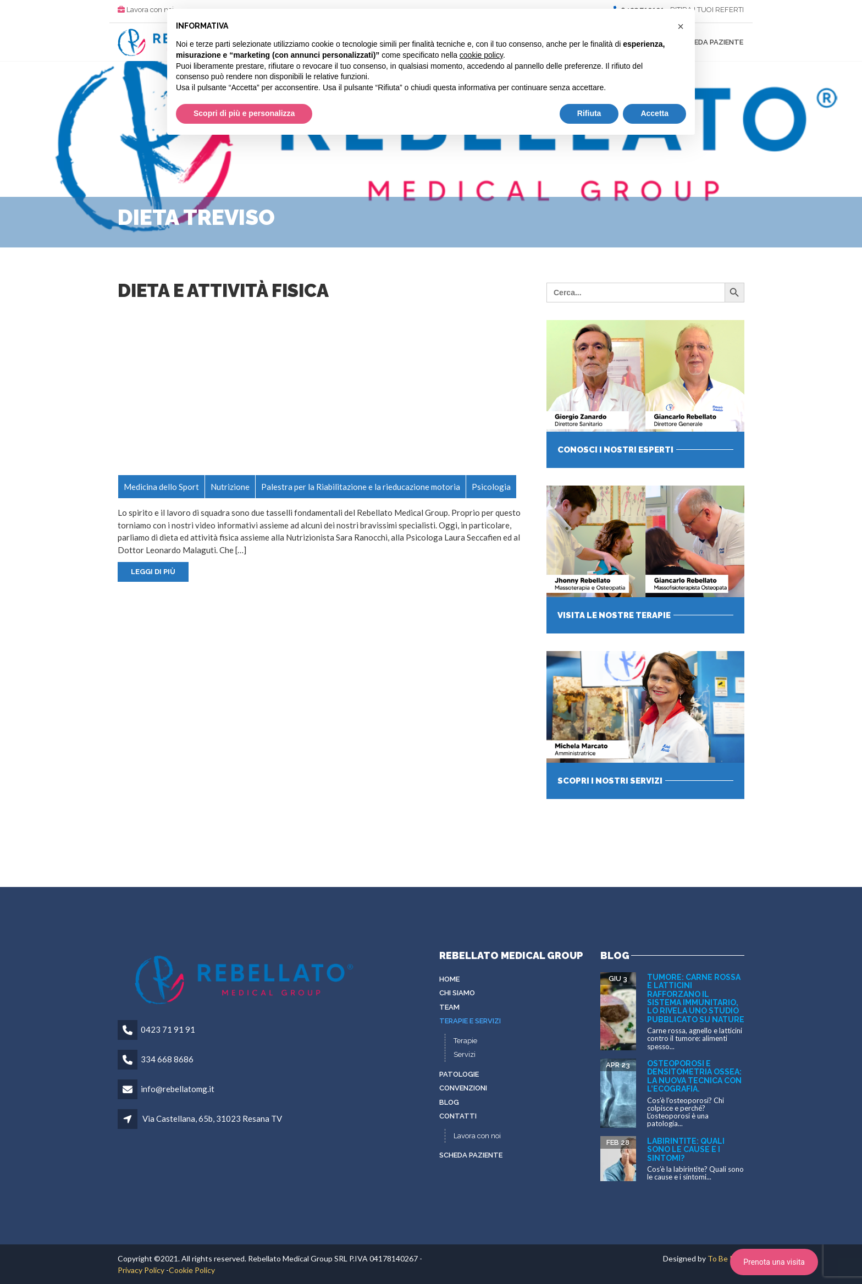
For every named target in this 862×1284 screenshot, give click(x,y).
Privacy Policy (141, 1270)
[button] (680, 26)
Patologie (459, 1074)
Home (449, 979)
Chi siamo (457, 993)
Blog (449, 1102)
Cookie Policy (192, 1270)
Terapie (465, 1041)
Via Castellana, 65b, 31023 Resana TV (212, 1118)
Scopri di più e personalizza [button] (244, 113)
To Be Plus (726, 1258)
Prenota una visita (774, 1262)
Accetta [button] (654, 113)
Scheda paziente (711, 42)
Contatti (458, 1116)
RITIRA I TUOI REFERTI (707, 9)
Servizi (465, 1054)
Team (449, 1007)
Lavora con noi (150, 9)
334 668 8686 (167, 1059)
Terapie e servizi (470, 1021)
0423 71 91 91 (168, 1029)
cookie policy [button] (481, 55)
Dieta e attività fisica (223, 290)
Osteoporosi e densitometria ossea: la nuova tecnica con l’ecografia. (694, 1076)
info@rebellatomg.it (177, 1089)
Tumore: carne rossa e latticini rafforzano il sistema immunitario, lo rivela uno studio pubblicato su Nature (695, 998)
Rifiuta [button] (589, 113)
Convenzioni (463, 1088)
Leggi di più (153, 571)
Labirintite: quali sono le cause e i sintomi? (686, 1149)
